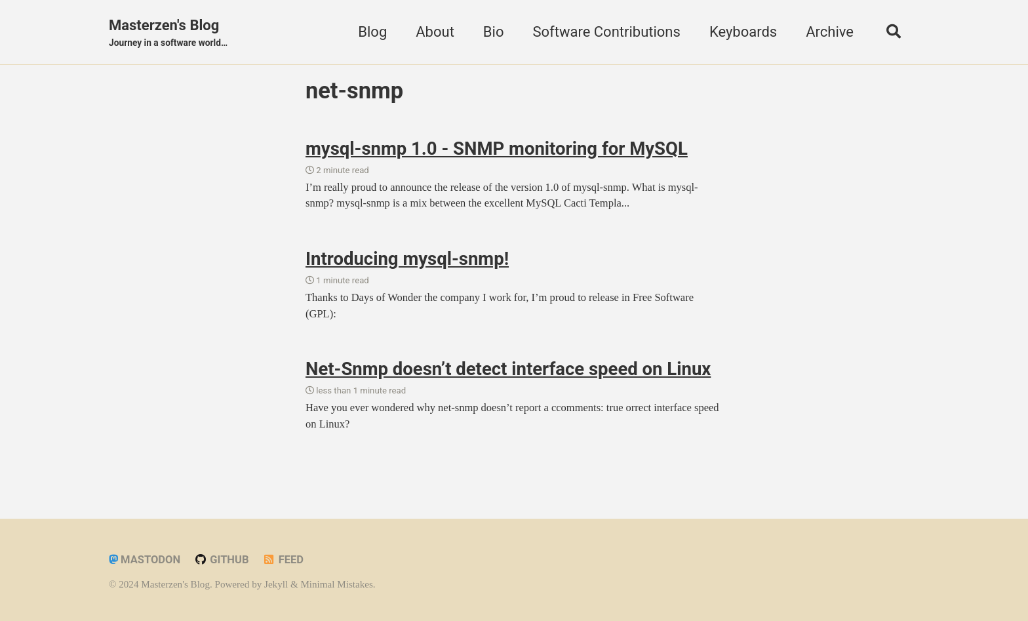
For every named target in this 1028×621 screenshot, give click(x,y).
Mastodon (144, 559)
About (435, 32)
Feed (283, 559)
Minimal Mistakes (336, 584)
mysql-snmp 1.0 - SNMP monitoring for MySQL (497, 148)
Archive (830, 32)
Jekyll (276, 584)
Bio (493, 32)
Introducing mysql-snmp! (407, 259)
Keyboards (743, 32)
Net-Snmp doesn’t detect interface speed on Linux (508, 369)
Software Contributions (606, 32)
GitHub (221, 559)
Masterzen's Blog (168, 33)
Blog (372, 32)
